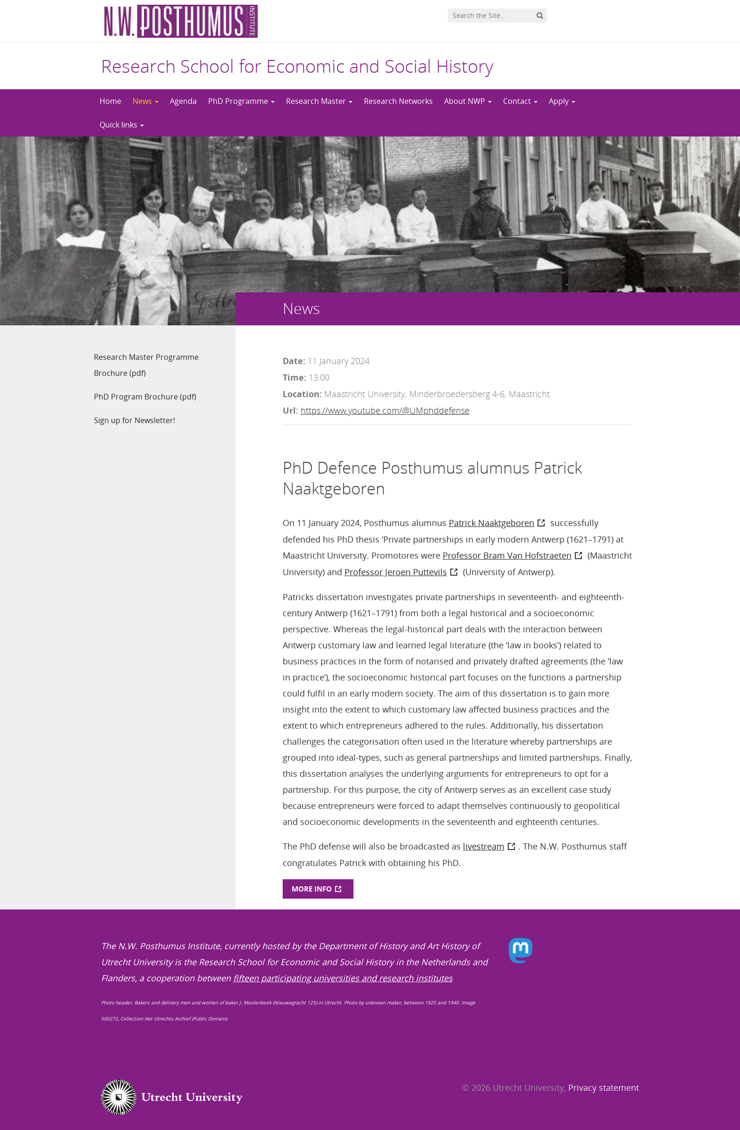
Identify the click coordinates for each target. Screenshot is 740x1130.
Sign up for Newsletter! (134, 420)
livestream (484, 846)
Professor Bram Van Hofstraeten (507, 555)
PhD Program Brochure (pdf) (145, 396)
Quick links (122, 124)
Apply (562, 101)
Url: (290, 410)
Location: (302, 393)
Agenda (183, 101)
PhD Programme (241, 101)
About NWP (468, 101)
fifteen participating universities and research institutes (343, 978)
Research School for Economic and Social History (297, 65)
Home (110, 101)
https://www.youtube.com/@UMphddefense (385, 410)
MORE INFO (312, 888)
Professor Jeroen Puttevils (396, 572)
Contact (520, 101)
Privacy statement (603, 1087)
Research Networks (398, 101)
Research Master (319, 101)
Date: (294, 360)
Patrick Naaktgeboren (491, 522)
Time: (294, 377)
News (146, 101)
